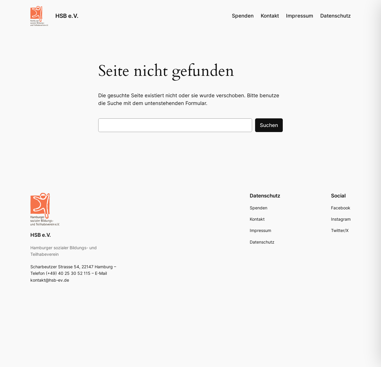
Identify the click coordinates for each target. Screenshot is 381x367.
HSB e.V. (67, 15)
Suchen (269, 125)
